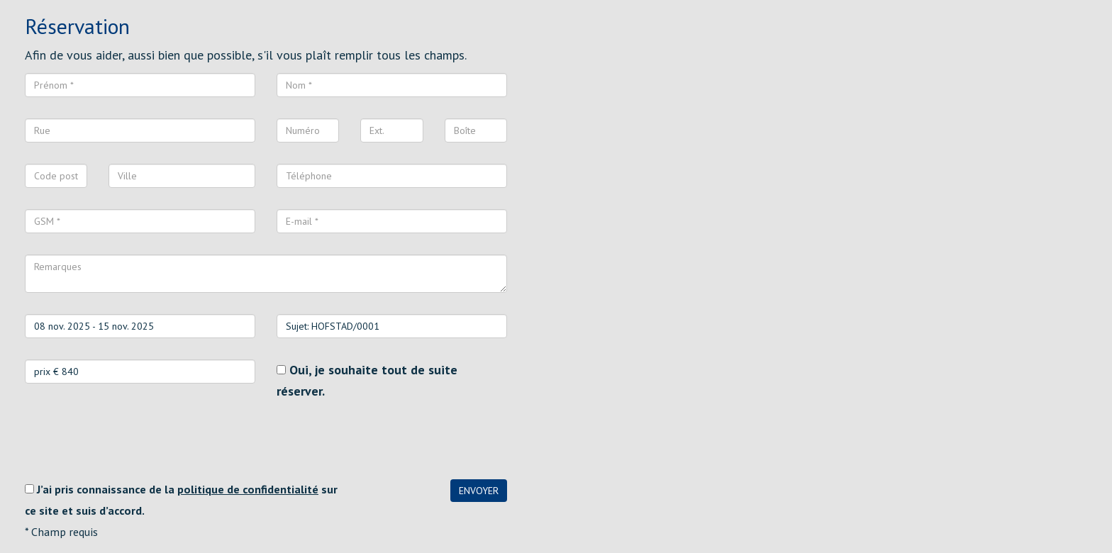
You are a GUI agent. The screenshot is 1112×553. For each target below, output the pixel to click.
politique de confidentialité (247, 489)
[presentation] (132, 440)
